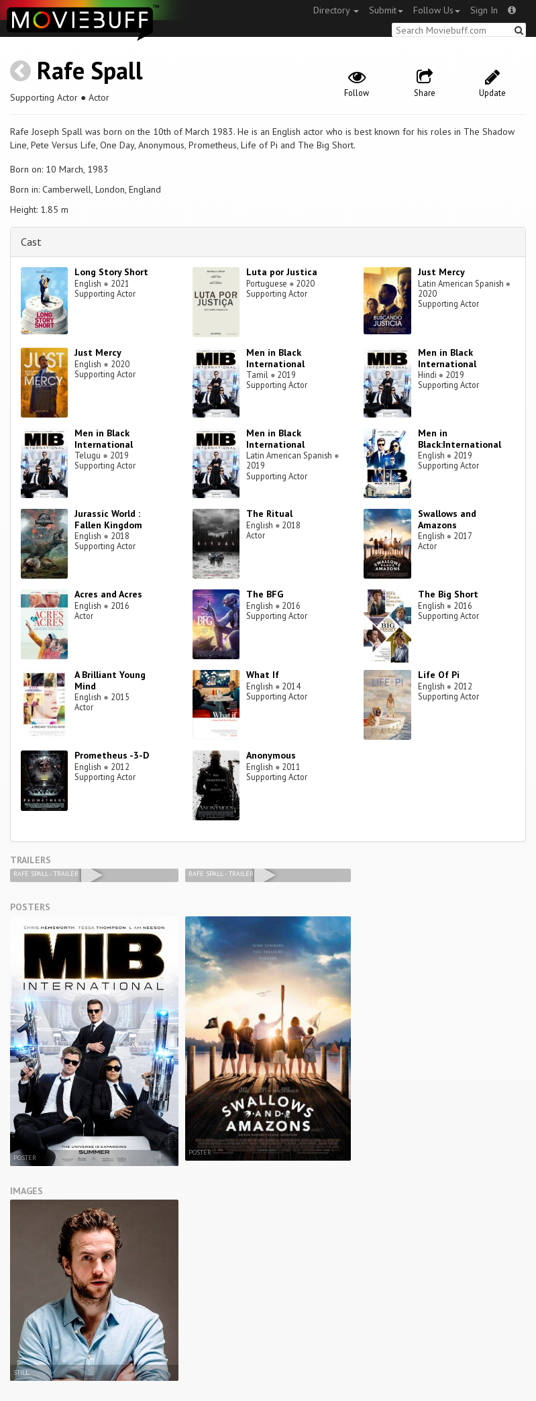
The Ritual (269, 514)
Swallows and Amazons (447, 519)
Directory (336, 10)
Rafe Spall (90, 70)
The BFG (264, 594)
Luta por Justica (281, 272)
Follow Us (436, 10)
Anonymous (271, 755)
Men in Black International (275, 358)
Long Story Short (111, 272)
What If (262, 675)
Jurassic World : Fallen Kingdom (108, 519)
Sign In (484, 10)
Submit (386, 10)
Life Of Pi (439, 675)
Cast (31, 241)
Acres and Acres (108, 594)
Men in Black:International (459, 438)
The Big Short (448, 594)
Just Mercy (441, 272)
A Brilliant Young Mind (110, 680)
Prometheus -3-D (111, 755)
